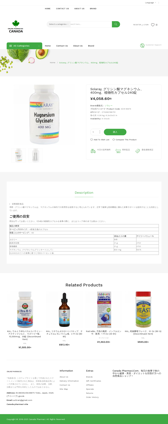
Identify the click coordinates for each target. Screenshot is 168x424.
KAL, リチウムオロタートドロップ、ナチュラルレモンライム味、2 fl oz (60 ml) (64, 334)
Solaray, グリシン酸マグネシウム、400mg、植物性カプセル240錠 (88, 63)
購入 (115, 132)
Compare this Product (127, 140)
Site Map (64, 389)
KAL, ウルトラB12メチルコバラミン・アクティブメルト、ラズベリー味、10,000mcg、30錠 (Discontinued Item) (25, 335)
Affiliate (90, 385)
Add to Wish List (101, 140)
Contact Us (65, 385)
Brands (89, 377)
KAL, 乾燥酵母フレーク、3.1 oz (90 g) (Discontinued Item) (143, 332)
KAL (25, 343)
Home (52, 62)
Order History (92, 397)
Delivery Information (69, 381)
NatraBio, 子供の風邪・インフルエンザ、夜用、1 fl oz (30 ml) (103, 332)
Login (145, 24)
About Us (64, 377)
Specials (90, 389)
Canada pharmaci (37, 419)
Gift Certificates (93, 381)
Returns (89, 393)
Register (134, 24)
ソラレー (108, 106)
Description (84, 192)
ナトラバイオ (104, 338)
